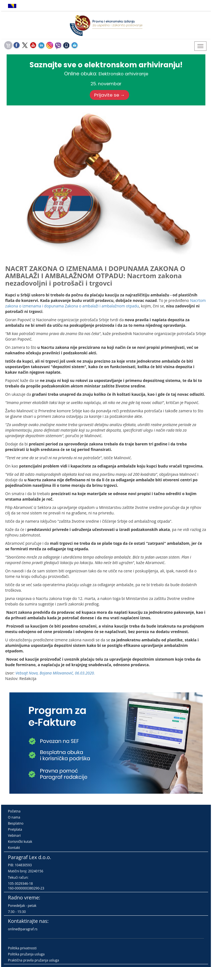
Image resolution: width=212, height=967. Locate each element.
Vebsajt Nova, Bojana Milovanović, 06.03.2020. (55, 673)
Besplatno (15, 823)
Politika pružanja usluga (26, 954)
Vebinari (14, 835)
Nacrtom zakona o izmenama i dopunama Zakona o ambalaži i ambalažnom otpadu (105, 303)
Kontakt (14, 847)
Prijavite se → (109, 95)
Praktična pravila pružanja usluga (33, 960)
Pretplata (15, 829)
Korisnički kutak (20, 841)
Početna (14, 811)
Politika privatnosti (22, 948)
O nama (14, 817)
